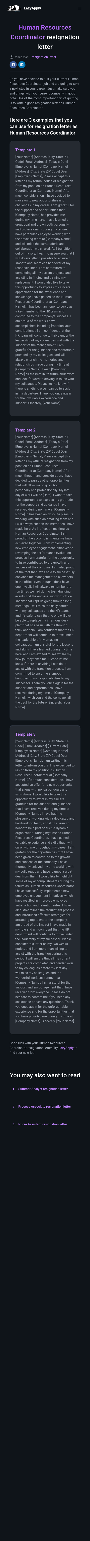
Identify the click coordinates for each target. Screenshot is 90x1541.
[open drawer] (80, 8)
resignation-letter (44, 57)
